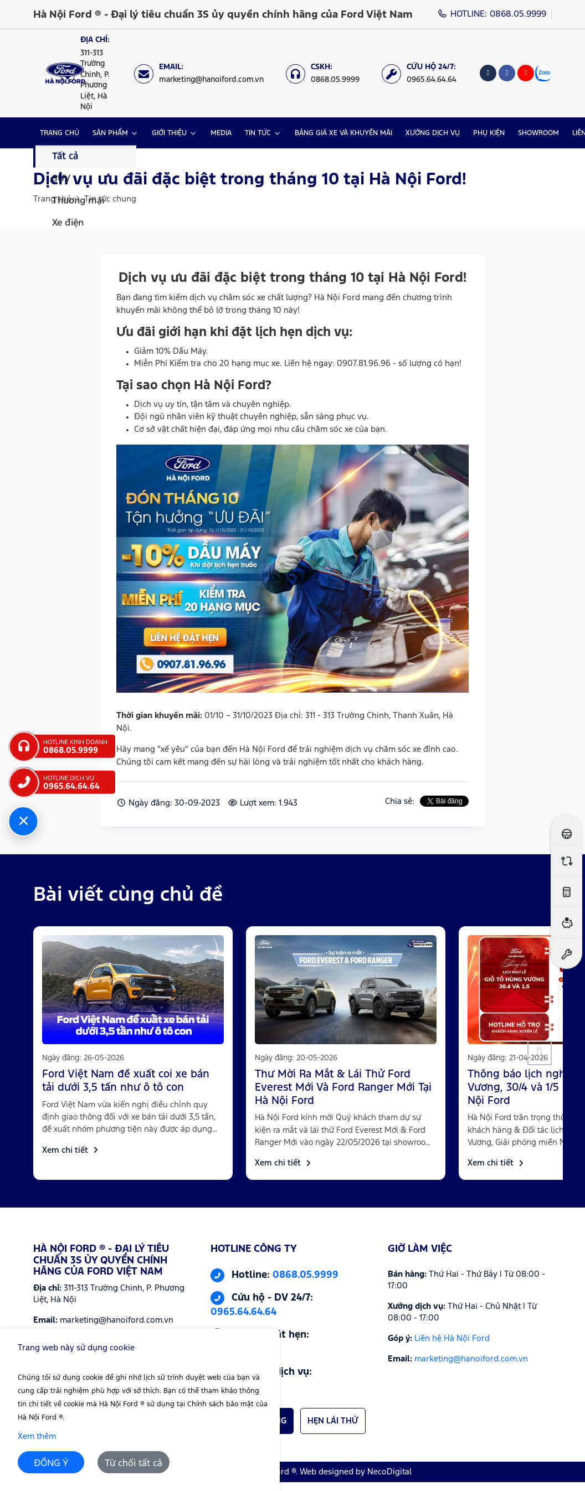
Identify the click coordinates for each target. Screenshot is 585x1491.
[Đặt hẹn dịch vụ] (566, 953)
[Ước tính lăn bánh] (566, 891)
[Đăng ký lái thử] (566, 829)
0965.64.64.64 (243, 1312)
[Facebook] (507, 73)
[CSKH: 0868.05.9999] (328, 73)
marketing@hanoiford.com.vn (471, 1359)
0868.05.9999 (305, 1275)
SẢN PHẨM (110, 133)
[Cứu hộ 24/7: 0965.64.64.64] (425, 73)
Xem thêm (37, 1436)
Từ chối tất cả (133, 1463)
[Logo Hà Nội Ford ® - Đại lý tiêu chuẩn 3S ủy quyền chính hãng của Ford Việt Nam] (65, 73)
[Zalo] (543, 73)
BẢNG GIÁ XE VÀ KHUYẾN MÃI (343, 133)
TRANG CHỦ (59, 133)
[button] (539, 1053)
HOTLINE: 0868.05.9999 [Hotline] (492, 14)
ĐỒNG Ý (51, 1463)
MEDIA (221, 133)
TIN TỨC (258, 133)
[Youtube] (525, 73)
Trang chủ (52, 199)
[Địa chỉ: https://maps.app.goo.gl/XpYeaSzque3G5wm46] (91, 73)
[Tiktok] (488, 73)
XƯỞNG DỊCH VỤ (433, 133)
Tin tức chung (110, 199)
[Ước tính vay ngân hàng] (566, 922)
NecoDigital (389, 1471)
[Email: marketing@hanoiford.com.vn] (204, 73)
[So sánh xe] (566, 860)
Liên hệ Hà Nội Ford (452, 1338)
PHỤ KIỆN (489, 133)
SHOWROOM (538, 133)
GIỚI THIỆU (169, 133)
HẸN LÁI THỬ (332, 1421)
